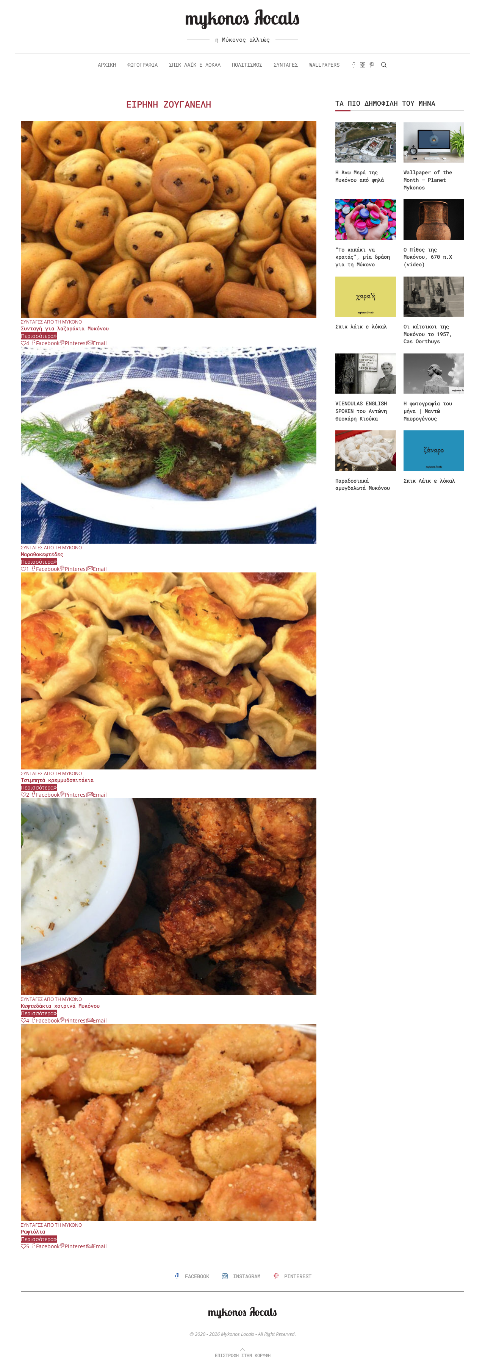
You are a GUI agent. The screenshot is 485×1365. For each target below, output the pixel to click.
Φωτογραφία (142, 64)
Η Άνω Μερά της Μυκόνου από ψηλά (359, 176)
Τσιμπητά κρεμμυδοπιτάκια (57, 779)
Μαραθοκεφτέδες (42, 554)
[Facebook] (353, 65)
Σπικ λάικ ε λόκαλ (361, 326)
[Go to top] (243, 1355)
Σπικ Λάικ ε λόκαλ (429, 480)
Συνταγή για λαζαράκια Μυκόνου (65, 328)
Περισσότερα (39, 335)
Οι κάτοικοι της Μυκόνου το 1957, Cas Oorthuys (428, 334)
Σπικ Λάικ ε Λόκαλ (195, 64)
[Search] (384, 65)
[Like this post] (25, 343)
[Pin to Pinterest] (73, 343)
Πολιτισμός (247, 64)
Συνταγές (286, 64)
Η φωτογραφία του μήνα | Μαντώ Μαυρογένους (428, 411)
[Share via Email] (97, 343)
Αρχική (107, 64)
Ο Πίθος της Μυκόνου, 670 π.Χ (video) (428, 257)
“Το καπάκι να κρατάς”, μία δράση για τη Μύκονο (362, 257)
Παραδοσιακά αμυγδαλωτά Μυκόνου (362, 484)
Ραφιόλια (33, 1231)
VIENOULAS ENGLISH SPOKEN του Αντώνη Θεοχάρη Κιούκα (361, 411)
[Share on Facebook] (45, 343)
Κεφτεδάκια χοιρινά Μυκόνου (60, 1005)
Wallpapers (324, 64)
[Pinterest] (371, 65)
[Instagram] (362, 65)
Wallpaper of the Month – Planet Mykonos (428, 180)
